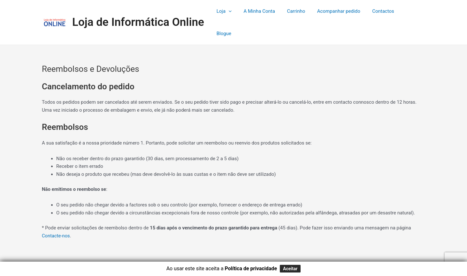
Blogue (413, 11)
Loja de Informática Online (138, 11)
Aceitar (290, 268)
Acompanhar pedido (342, 11)
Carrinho (303, 11)
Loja (235, 11)
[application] (240, 11)
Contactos (385, 11)
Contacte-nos (56, 214)
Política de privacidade (251, 268)
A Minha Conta (268, 11)
